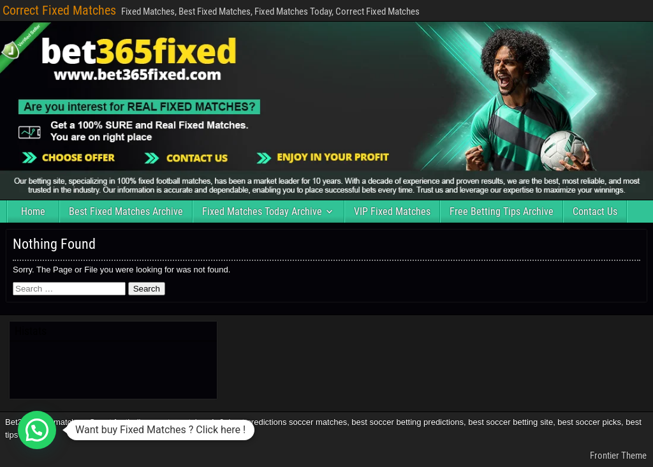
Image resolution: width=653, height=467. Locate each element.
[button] (37, 430)
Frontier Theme (618, 455)
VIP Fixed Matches (392, 211)
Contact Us (595, 211)
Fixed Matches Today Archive (262, 211)
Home (33, 211)
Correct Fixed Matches (59, 10)
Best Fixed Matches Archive (126, 211)
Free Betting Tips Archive (502, 211)
